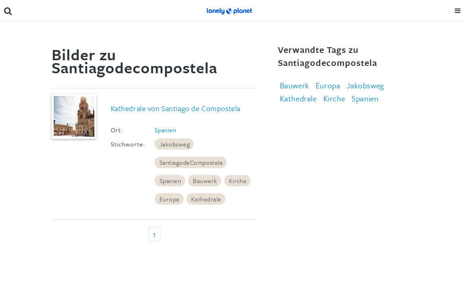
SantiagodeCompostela (191, 162)
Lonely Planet (229, 10)
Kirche (238, 180)
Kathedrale (206, 199)
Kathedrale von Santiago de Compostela (175, 108)
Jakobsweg (174, 144)
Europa (169, 199)
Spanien (165, 129)
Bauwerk (205, 180)
